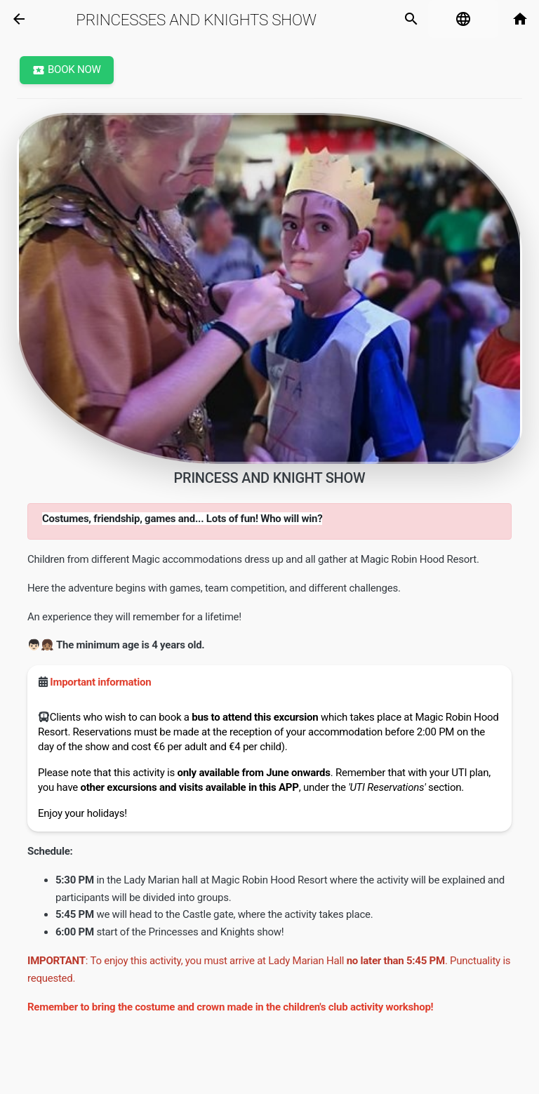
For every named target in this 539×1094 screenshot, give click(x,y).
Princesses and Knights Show (196, 20)
